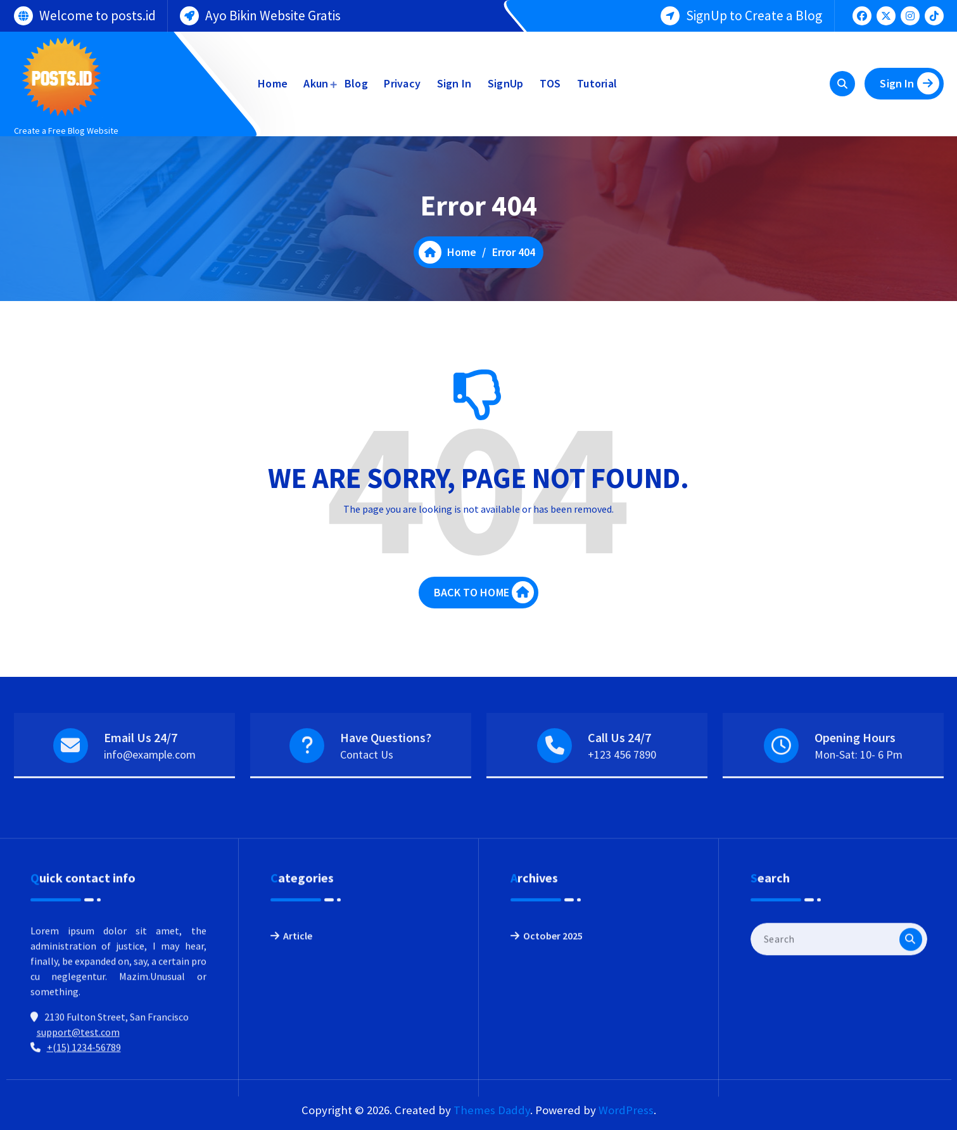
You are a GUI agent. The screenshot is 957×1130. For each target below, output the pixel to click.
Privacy (402, 83)
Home (273, 83)
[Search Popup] (842, 83)
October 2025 (553, 1052)
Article (297, 1052)
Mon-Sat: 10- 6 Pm (858, 784)
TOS (550, 83)
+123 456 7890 (622, 784)
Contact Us (366, 784)
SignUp (506, 83)
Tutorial (597, 83)
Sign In (454, 83)
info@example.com (150, 784)
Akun (315, 83)
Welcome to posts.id (97, 13)
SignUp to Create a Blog (754, 13)
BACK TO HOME (484, 604)
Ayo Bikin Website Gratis (273, 13)
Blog (356, 83)
